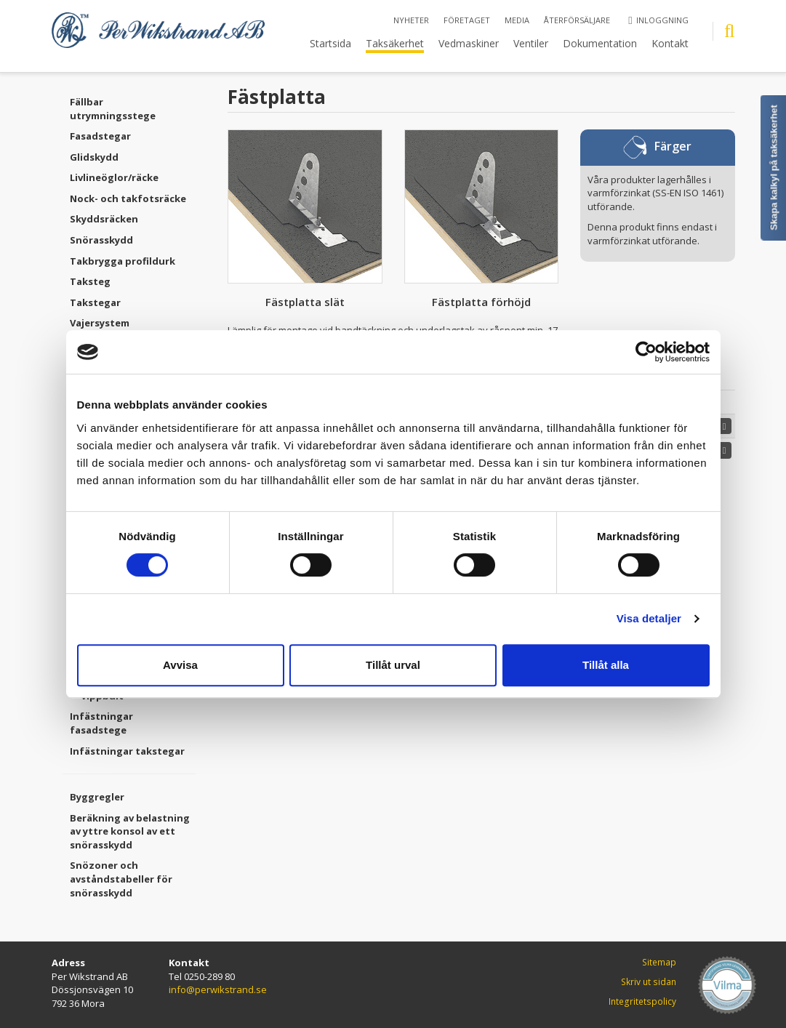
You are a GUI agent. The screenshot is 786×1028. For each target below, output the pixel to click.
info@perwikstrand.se (218, 989)
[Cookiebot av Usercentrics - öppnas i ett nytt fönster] (646, 352)
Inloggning (658, 20)
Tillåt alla (605, 665)
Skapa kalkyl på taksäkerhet (774, 167)
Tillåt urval (393, 665)
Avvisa (180, 665)
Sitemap (659, 962)
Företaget (467, 20)
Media (517, 20)
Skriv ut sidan (648, 982)
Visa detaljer (649, 618)
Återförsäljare (577, 20)
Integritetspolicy (642, 1001)
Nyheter (411, 20)
